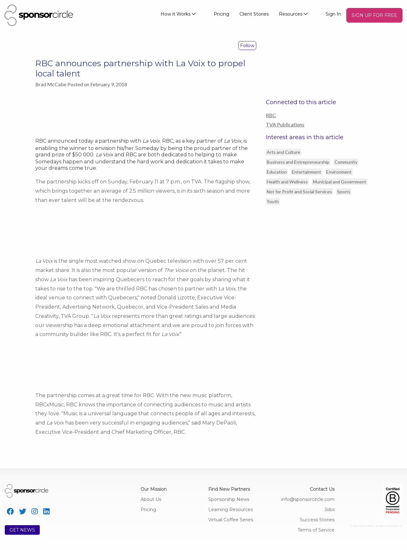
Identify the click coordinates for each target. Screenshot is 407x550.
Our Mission (154, 489)
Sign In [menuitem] (333, 14)
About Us (151, 499)
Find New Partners (229, 489)
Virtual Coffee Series (230, 520)
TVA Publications (285, 124)
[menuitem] (182, 13)
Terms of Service (316, 530)
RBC (271, 115)
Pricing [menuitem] (221, 14)
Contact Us (322, 489)
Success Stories (317, 520)
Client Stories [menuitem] (254, 14)
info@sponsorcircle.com (308, 499)
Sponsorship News (228, 499)
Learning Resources (230, 509)
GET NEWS (22, 530)
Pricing (148, 509)
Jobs (329, 509)
